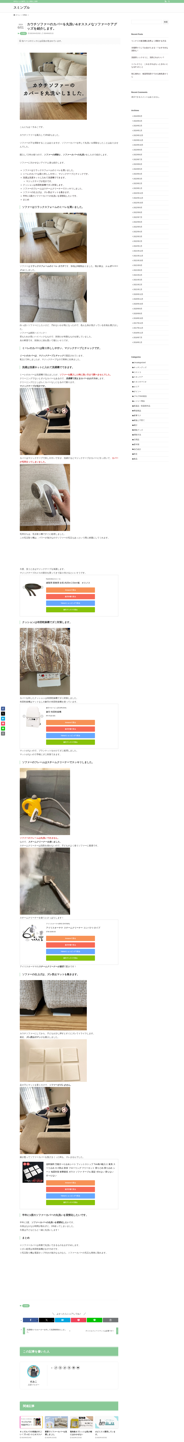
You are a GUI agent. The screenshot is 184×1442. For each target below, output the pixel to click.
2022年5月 (138, 242)
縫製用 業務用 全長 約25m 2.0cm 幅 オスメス (68, 583)
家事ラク (138, 453)
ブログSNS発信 (140, 431)
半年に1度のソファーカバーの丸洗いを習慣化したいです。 (51, 196)
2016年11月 (139, 362)
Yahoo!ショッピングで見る (57, 597)
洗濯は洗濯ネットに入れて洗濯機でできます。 (45, 177)
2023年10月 (139, 149)
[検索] (169, 1)
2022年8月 (138, 225)
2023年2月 (138, 193)
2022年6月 (138, 236)
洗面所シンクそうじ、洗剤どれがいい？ (147, 57)
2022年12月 (139, 204)
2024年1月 (138, 133)
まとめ (26, 199)
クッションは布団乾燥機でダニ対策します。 (44, 185)
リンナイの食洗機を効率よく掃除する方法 (148, 41)
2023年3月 (138, 187)
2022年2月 (138, 258)
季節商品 (138, 448)
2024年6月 (138, 116)
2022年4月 (138, 247)
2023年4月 (138, 182)
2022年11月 (139, 209)
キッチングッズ (140, 399)
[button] (30, 1267)
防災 (136, 497)
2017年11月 (139, 356)
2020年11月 (139, 323)
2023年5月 (138, 176)
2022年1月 (138, 263)
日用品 (23, 33)
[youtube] (78, 1315)
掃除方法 (138, 475)
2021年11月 (139, 274)
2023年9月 (138, 154)
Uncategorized (140, 393)
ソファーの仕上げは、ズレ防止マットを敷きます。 (47, 192)
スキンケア (139, 410)
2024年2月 (138, 127)
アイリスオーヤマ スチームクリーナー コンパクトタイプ (73, 901)
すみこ (33, 1329)
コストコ (138, 404)
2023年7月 (138, 165)
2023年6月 (138, 171)
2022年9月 (138, 220)
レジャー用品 (139, 437)
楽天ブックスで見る (83, 597)
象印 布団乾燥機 (54, 699)
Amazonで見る (57, 590)
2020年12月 (139, 318)
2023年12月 (139, 138)
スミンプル (21, 7)
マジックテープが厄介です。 (39, 181)
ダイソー (138, 426)
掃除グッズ (139, 469)
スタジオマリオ (140, 415)
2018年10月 (139, 345)
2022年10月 (139, 214)
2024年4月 (138, 122)
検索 (166, 22)
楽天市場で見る (82, 590)
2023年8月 (138, 160)
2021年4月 (138, 296)
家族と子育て (139, 459)
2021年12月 (139, 269)
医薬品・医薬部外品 (142, 442)
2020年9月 (138, 334)
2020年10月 (139, 329)
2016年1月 (138, 372)
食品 (136, 502)
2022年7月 (138, 231)
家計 (136, 464)
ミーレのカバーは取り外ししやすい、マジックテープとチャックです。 (56, 174)
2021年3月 (138, 302)
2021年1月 (138, 313)
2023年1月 (138, 198)
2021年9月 (138, 285)
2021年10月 (139, 280)
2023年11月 (139, 144)
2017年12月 (139, 351)
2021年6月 (138, 291)
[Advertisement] (69, 1225)
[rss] (165, 1)
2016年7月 (138, 367)
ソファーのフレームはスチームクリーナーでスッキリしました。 (53, 188)
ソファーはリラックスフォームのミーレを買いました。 (49, 170)
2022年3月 (138, 253)
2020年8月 (138, 340)
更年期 (137, 486)
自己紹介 (138, 491)
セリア (137, 420)
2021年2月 (138, 307)
